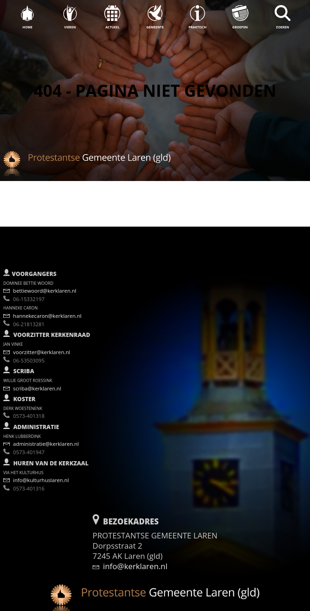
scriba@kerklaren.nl (32, 383)
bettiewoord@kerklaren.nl (39, 285)
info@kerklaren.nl (130, 561)
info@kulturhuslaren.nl (36, 475)
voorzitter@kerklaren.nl (36, 346)
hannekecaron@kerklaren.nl (42, 311)
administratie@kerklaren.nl (41, 439)
